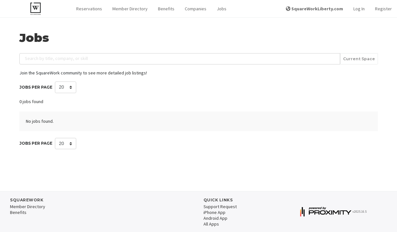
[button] (89, 8)
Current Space (359, 58)
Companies (195, 9)
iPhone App (214, 212)
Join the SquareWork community (50, 73)
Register (383, 9)
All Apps (211, 224)
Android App (215, 218)
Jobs (221, 9)
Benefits (166, 9)
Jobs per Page (35, 87)
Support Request (220, 206)
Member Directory (130, 9)
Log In (359, 9)
